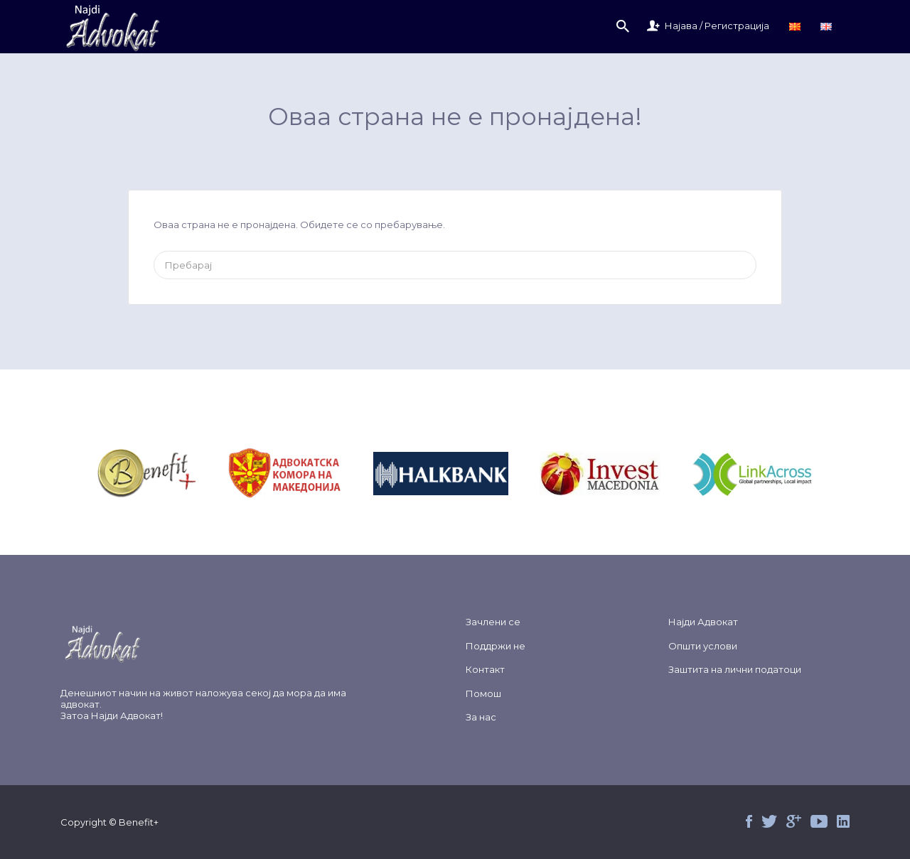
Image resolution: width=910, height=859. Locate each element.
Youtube (819, 821)
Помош (483, 693)
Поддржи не (495, 646)
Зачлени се (493, 621)
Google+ (793, 821)
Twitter (769, 821)
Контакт (485, 669)
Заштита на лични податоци (734, 669)
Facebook (749, 821)
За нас (481, 717)
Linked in (843, 821)
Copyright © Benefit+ (109, 822)
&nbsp (162, 473)
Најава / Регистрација (717, 25)
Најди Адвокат (126, 715)
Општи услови (702, 646)
